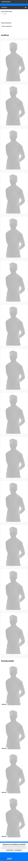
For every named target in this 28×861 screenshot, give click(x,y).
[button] (14, 62)
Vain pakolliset (18, 850)
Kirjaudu (14, 7)
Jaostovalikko (15, 1)
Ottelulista (4, 18)
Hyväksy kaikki (10, 850)
